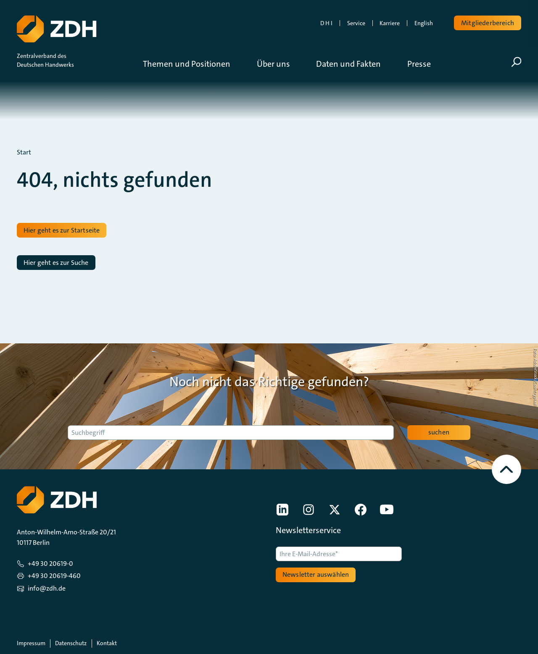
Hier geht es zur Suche (56, 262)
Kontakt (107, 643)
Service (356, 23)
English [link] (423, 23)
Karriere (390, 23)
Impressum (31, 643)
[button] (193, 63)
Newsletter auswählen (315, 574)
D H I (326, 23)
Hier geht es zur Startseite (62, 230)
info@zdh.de (47, 588)
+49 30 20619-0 (50, 563)
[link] (282, 509)
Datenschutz (71, 643)
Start (24, 152)
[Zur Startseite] (56, 27)
